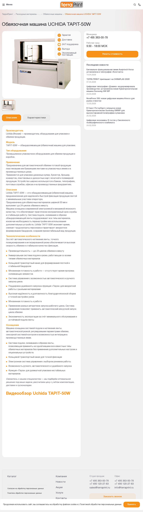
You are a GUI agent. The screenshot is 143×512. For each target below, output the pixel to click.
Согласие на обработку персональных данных (25, 488)
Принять (131, 504)
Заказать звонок (112, 497)
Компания (61, 476)
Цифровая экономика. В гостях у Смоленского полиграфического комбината (108, 122)
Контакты (61, 498)
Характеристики (36, 118)
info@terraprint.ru (124, 488)
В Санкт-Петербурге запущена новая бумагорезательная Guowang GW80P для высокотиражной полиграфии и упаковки (105, 110)
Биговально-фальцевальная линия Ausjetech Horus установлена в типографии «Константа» (110, 71)
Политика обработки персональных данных (24, 493)
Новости (61, 482)
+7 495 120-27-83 (99, 484)
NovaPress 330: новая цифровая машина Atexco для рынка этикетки (110, 100)
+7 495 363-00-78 (97, 38)
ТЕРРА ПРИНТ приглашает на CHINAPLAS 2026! (108, 79)
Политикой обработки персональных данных (100, 504)
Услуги (59, 493)
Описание (11, 118)
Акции (59, 487)
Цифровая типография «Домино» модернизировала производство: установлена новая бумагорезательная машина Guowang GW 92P (111, 89)
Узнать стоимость (112, 54)
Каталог (11, 476)
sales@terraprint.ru (99, 488)
